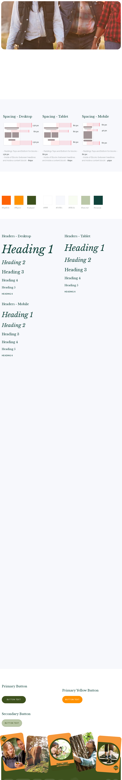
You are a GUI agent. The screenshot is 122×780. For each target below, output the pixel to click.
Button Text (14, 700)
